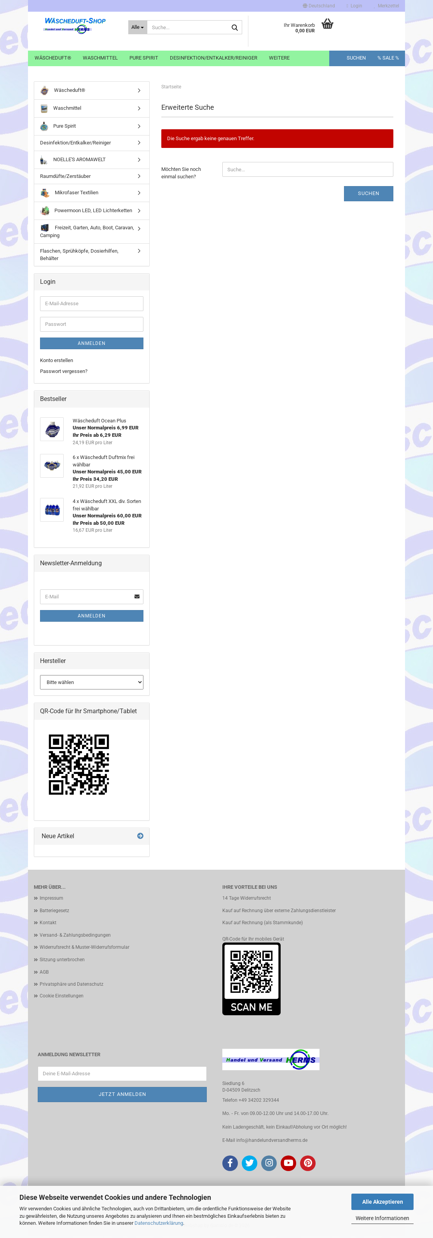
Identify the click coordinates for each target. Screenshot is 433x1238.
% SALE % (388, 58)
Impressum (51, 900)
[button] (319, 6)
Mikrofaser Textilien (69, 195)
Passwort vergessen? (63, 373)
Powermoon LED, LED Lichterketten (86, 213)
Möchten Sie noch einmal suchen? (181, 175)
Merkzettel (386, 6)
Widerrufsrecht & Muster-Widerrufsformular (84, 949)
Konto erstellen (56, 363)
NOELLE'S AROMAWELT (73, 162)
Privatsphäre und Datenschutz (71, 986)
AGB (44, 974)
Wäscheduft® (53, 58)
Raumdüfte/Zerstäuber (65, 178)
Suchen (356, 58)
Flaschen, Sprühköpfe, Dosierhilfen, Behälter (79, 257)
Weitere (279, 58)
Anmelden (92, 345)
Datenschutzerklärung (158, 1223)
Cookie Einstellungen (62, 998)
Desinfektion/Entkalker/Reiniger (213, 58)
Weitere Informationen (382, 1218)
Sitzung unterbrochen (62, 962)
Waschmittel (100, 58)
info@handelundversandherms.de (271, 1142)
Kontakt (48, 925)
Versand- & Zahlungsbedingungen (75, 937)
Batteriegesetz (54, 912)
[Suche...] (137, 27)
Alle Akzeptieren (382, 1202)
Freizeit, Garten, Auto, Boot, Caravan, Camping (87, 233)
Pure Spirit (143, 58)
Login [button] (354, 6)
